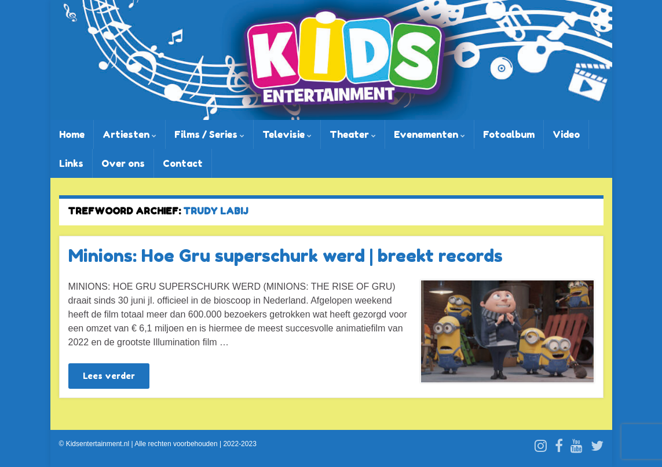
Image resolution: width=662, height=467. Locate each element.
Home (72, 134)
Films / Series (209, 134)
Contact (183, 163)
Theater (353, 134)
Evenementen (429, 134)
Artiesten (129, 134)
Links (71, 163)
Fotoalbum (509, 134)
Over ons (123, 163)
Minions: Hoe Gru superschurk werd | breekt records (285, 255)
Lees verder (109, 376)
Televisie (287, 134)
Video (566, 134)
